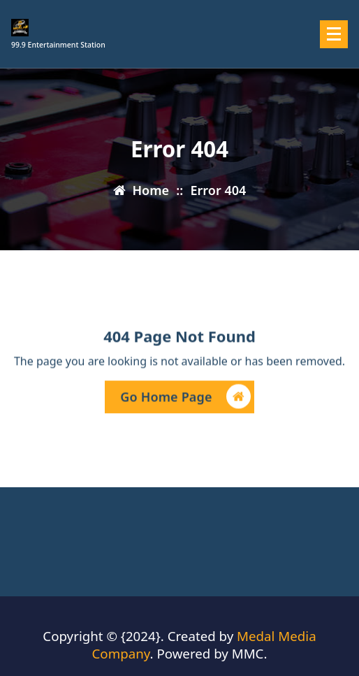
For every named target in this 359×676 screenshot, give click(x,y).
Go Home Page (185, 398)
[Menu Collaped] (334, 34)
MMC (248, 653)
